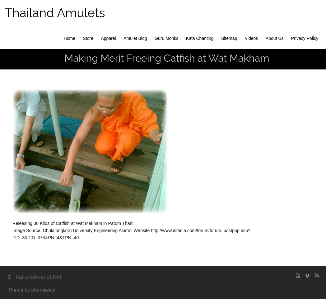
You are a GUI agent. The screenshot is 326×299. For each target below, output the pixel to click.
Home (69, 38)
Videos (251, 38)
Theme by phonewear (32, 290)
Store (88, 38)
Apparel (108, 38)
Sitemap (229, 38)
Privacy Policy (304, 38)
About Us (275, 38)
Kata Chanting (200, 38)
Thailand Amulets (55, 12)
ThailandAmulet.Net (37, 277)
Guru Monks (166, 38)
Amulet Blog (135, 38)
